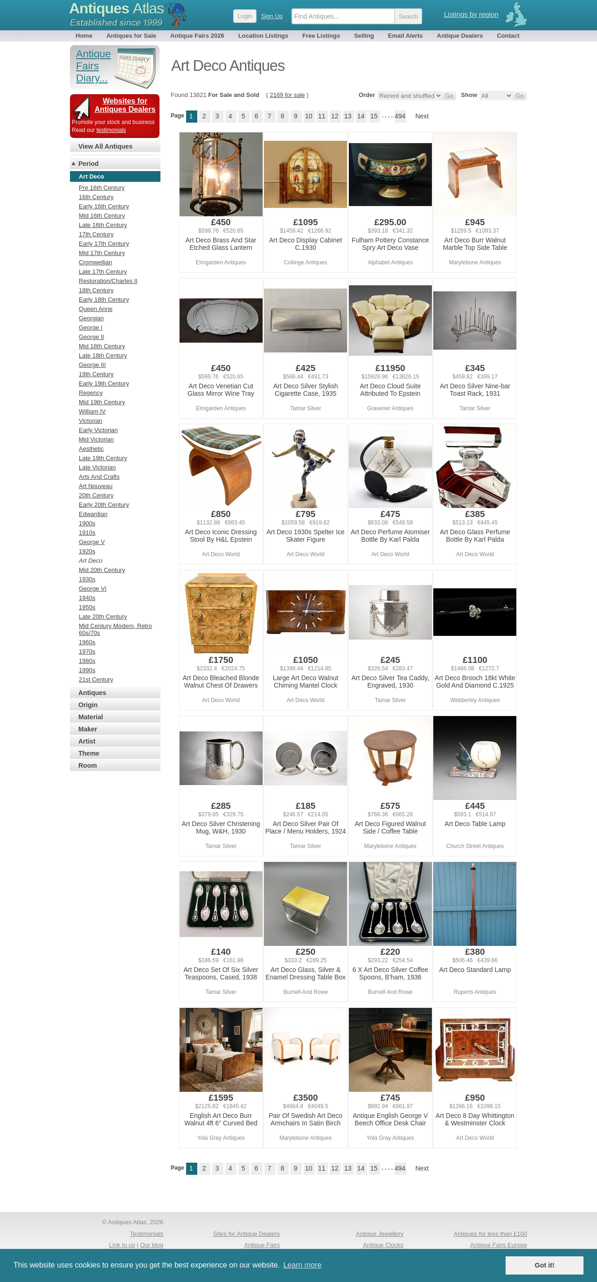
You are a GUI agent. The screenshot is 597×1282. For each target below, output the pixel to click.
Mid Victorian (96, 439)
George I (91, 327)
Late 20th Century (103, 616)
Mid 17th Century (102, 252)
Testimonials (146, 1233)
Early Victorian (98, 430)
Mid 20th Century (102, 569)
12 (335, 116)
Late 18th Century (103, 355)
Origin (87, 705)
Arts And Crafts (99, 476)
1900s (87, 523)
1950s (87, 607)
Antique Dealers (460, 35)
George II (91, 336)
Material (90, 717)
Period (88, 163)
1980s (87, 660)
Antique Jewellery (379, 1233)
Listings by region (471, 14)
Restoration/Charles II (108, 280)
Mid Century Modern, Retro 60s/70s (115, 629)
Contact (508, 35)
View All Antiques (105, 146)
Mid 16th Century (102, 215)
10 (308, 116)
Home (84, 35)
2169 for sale (287, 94)
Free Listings (321, 35)
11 (322, 116)
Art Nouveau (95, 485)
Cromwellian (95, 262)
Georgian (91, 318)
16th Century (96, 196)
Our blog (151, 1244)
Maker (87, 729)
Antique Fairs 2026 (197, 35)
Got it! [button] (545, 1265)
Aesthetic (91, 448)
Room (87, 765)
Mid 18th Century (102, 346)
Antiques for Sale (131, 35)
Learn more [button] (302, 1265)
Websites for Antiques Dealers (125, 105)
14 (361, 116)
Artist (87, 741)
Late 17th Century (103, 271)
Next (422, 116)
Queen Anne (95, 308)
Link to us (122, 1244)
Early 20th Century (104, 504)
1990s (87, 670)
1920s (87, 551)
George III (92, 364)
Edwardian (93, 513)
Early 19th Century (104, 383)
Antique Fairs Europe (498, 1244)
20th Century (96, 495)
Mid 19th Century (102, 402)
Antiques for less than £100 (490, 1233)
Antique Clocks (383, 1244)
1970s (87, 651)
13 (348, 116)
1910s (87, 532)
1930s (87, 579)
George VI (92, 588)
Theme (88, 753)
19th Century (96, 374)
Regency (91, 392)
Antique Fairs (262, 1244)
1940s (87, 597)
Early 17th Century (104, 243)
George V (92, 541)
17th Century (96, 234)
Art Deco (91, 560)
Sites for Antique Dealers (246, 1233)
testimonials (111, 130)
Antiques (116, 8)
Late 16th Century (103, 224)
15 (374, 116)
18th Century (96, 290)
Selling (364, 35)
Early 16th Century (104, 206)
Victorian (90, 420)
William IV (92, 411)
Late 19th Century (103, 458)
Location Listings (263, 35)
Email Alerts (405, 35)
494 (400, 116)
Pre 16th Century (102, 187)
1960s (87, 642)
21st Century (96, 679)
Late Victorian (97, 467)
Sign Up (272, 16)
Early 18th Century (104, 299)
